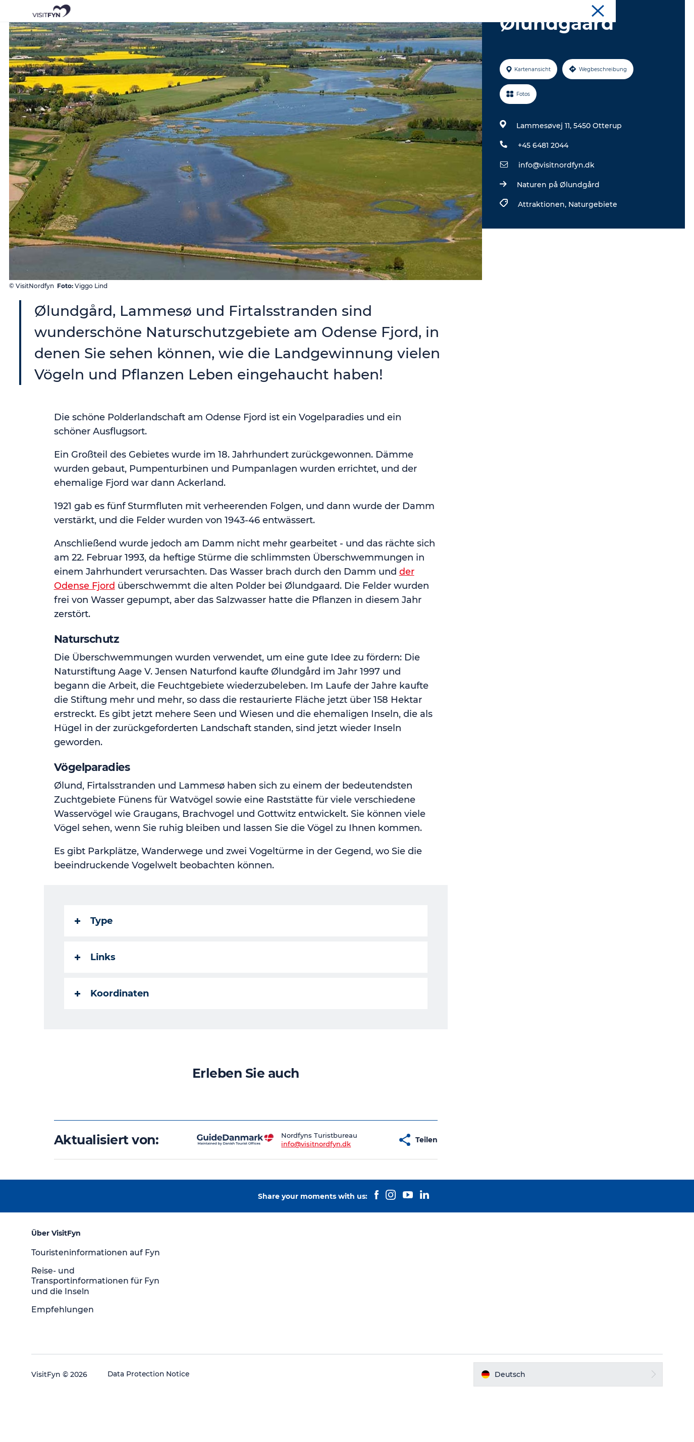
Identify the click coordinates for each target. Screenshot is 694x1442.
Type (94, 968)
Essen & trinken (376, 32)
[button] (357, 1188)
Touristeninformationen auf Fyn (99, 1300)
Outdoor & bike (303, 32)
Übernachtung (449, 32)
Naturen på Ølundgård (558, 232)
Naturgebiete (592, 252)
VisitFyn (672, 9)
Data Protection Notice (152, 1422)
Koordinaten (112, 1041)
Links (95, 1005)
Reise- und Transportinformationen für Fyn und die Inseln (100, 1329)
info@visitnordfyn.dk (556, 212)
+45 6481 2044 (543, 193)
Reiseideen (238, 32)
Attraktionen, (543, 252)
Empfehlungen (65, 1357)
